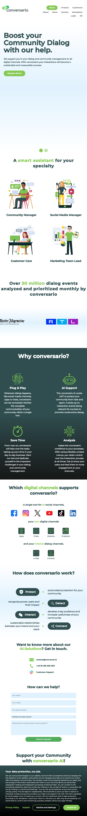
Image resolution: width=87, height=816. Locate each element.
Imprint (26, 807)
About (46, 12)
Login (73, 16)
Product (65, 8)
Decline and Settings (46, 807)
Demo (52, 8)
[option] (43, 87)
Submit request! (43, 739)
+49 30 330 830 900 (45, 666)
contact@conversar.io (46, 660)
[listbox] (43, 87)
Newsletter (77, 12)
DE (81, 16)
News (54, 12)
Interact (27, 615)
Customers (77, 8)
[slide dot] (41, 150)
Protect (27, 592)
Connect (59, 626)
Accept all (71, 807)
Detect (58, 603)
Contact (64, 12)
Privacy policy (12, 807)
